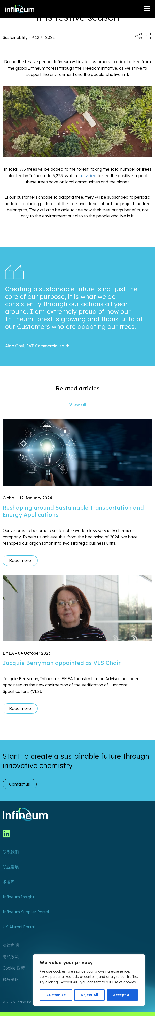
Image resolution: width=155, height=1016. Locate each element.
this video (87, 175)
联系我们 (11, 851)
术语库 (9, 881)
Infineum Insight (18, 896)
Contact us (19, 784)
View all (77, 405)
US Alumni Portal (19, 926)
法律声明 (11, 945)
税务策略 (11, 979)
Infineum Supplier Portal (26, 911)
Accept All (122, 995)
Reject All (89, 995)
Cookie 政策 (14, 968)
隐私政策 (11, 956)
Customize (56, 995)
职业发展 (11, 866)
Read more (20, 560)
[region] (89, 980)
